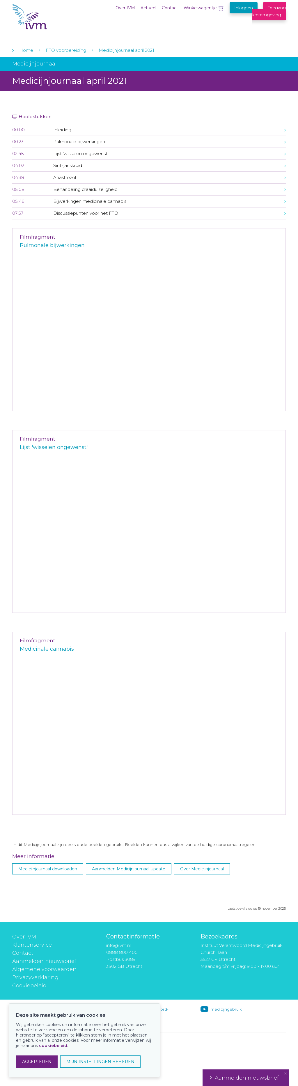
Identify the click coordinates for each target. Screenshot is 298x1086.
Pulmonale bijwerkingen (52, 245)
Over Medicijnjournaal (202, 869)
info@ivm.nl (118, 945)
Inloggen (243, 7)
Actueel (148, 7)
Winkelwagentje (200, 7)
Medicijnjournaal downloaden (47, 869)
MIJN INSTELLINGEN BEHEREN (100, 1061)
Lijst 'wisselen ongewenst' (54, 447)
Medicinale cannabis (47, 649)
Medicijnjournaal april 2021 (126, 50)
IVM (47, 17)
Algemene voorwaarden (44, 969)
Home (26, 50)
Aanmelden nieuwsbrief (44, 961)
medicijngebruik (226, 1009)
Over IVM (125, 7)
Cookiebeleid (29, 985)
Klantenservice (32, 945)
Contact (170, 7)
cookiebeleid (53, 1045)
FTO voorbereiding (66, 50)
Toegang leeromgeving (269, 11)
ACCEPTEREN (37, 1061)
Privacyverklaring (35, 977)
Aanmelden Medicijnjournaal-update (128, 869)
